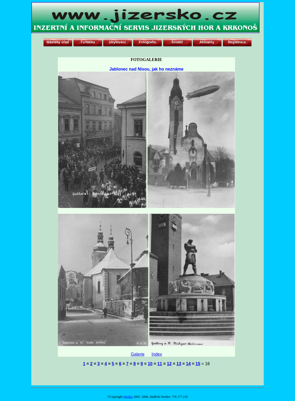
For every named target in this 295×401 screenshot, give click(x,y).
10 (150, 363)
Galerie (138, 354)
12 (169, 363)
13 (178, 363)
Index (156, 354)
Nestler (128, 397)
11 (159, 363)
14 (188, 363)
